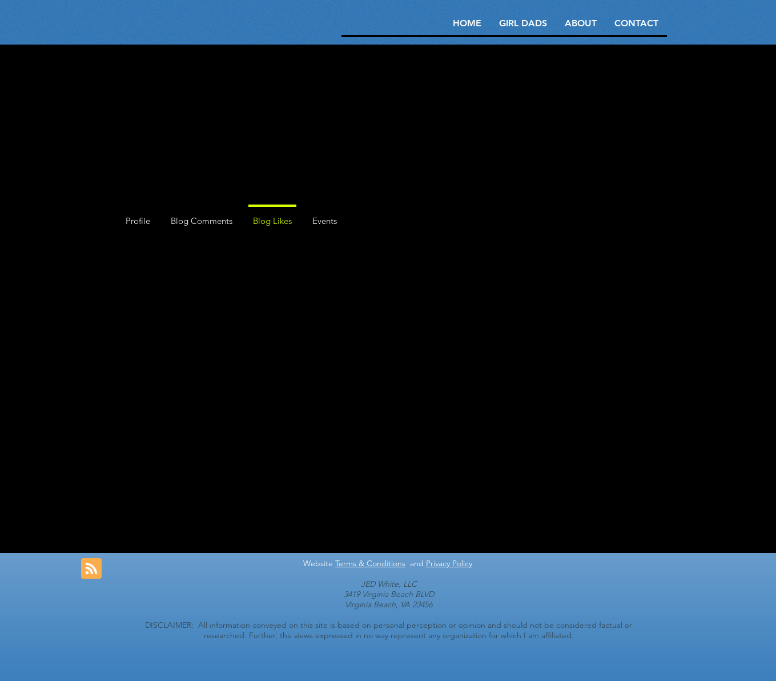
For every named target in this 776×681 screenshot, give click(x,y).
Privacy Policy (449, 563)
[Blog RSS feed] (91, 569)
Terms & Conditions (370, 563)
